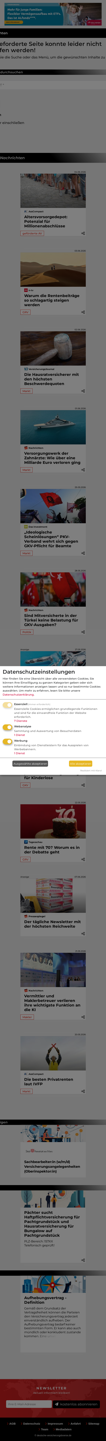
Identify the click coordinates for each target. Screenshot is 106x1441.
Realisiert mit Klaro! (91, 770)
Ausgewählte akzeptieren (30, 763)
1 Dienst (19, 735)
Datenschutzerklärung (18, 694)
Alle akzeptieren (80, 763)
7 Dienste (20, 720)
